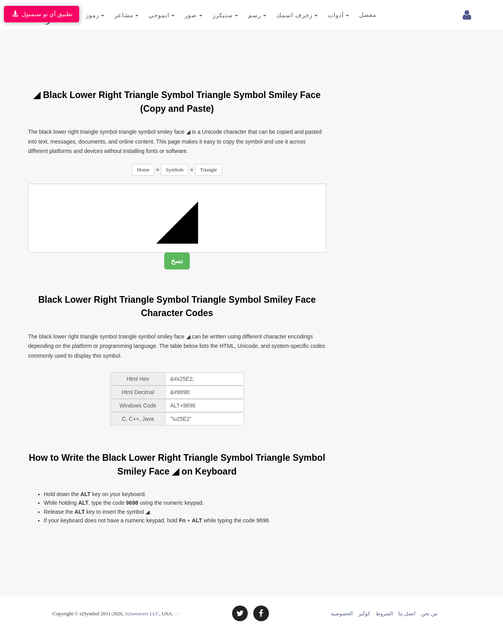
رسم (247, 15)
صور (183, 15)
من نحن (429, 613)
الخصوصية (342, 613)
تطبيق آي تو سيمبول (42, 14)
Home (143, 170)
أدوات (329, 15)
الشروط (384, 613)
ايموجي (152, 15)
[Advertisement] (177, 55)
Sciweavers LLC (142, 613)
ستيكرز (215, 15)
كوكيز (364, 613)
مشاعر (117, 15)
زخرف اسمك (287, 15)
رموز (85, 15)
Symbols (175, 170)
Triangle (208, 170)
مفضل (358, 14)
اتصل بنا (407, 613)
